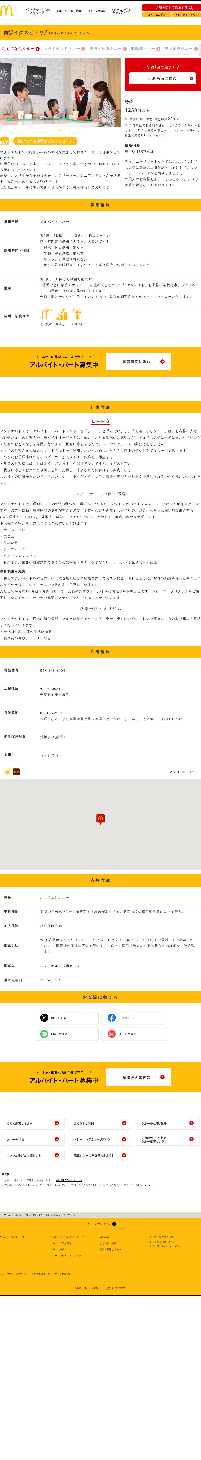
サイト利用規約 (62, 1273)
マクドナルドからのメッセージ (37, 11)
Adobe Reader (143, 1185)
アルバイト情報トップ (12, 1237)
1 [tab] (60, 131)
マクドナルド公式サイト (13, 1273)
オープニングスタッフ (161, 1237)
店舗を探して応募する (171, 7)
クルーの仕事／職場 (69, 11)
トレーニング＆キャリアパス (121, 11)
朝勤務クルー (143, 49)
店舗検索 (104, 1237)
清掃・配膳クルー (105, 49)
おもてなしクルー (18, 49)
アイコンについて (183, 771)
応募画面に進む (162, 79)
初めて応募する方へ (187, 15)
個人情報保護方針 (40, 1273)
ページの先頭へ (98, 1224)
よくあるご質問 (156, 15)
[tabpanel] (60, 92)
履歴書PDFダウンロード (69, 1180)
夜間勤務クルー (178, 49)
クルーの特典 (96, 11)
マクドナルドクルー (62, 49)
